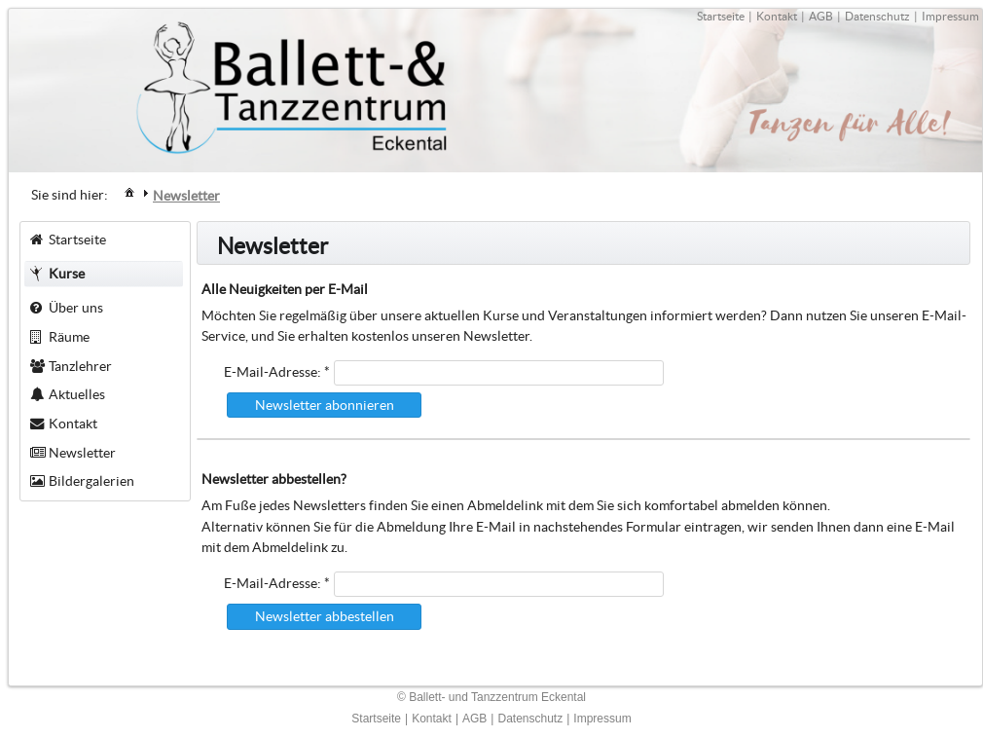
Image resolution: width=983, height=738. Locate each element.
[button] (324, 405)
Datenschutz (877, 16)
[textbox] (499, 373)
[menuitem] (129, 191)
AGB (821, 16)
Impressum (950, 16)
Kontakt (776, 16)
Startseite (721, 16)
